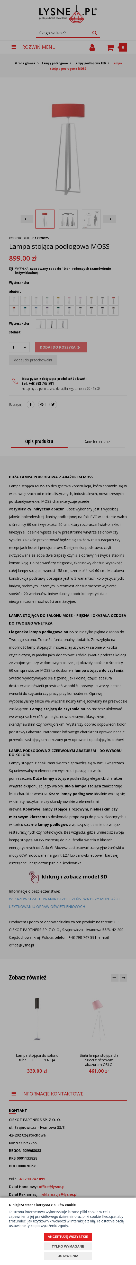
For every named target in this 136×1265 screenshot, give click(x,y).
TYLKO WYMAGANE (68, 1246)
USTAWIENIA (68, 1256)
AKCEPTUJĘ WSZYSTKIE (68, 1237)
